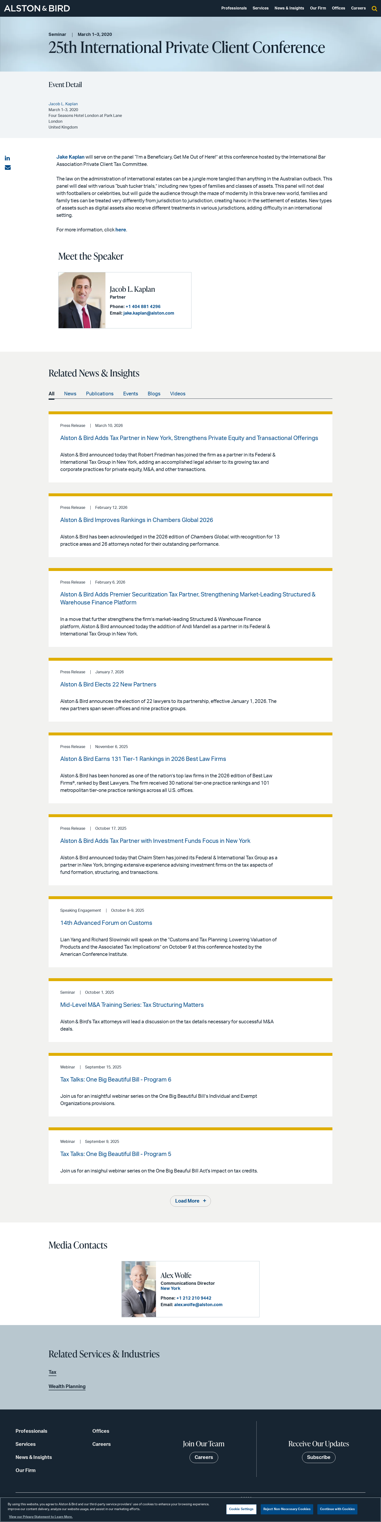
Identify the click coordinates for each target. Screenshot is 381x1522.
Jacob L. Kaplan (132, 289)
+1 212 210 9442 (193, 1298)
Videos (177, 393)
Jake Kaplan (70, 157)
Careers (358, 8)
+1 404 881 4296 (143, 307)
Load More (187, 1201)
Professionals (234, 8)
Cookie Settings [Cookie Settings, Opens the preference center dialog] (241, 1509)
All (51, 393)
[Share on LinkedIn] (8, 158)
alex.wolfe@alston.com (198, 1305)
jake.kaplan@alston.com (148, 313)
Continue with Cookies (337, 1509)
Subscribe (318, 1457)
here (120, 230)
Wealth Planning (67, 1386)
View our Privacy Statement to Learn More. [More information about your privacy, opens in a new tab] (41, 1517)
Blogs (154, 393)
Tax (52, 1372)
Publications (99, 393)
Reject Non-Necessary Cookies (287, 1509)
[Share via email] (8, 168)
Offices (338, 8)
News (70, 393)
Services (261, 8)
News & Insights (289, 8)
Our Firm (318, 8)
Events (130, 393)
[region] (190, 1509)
